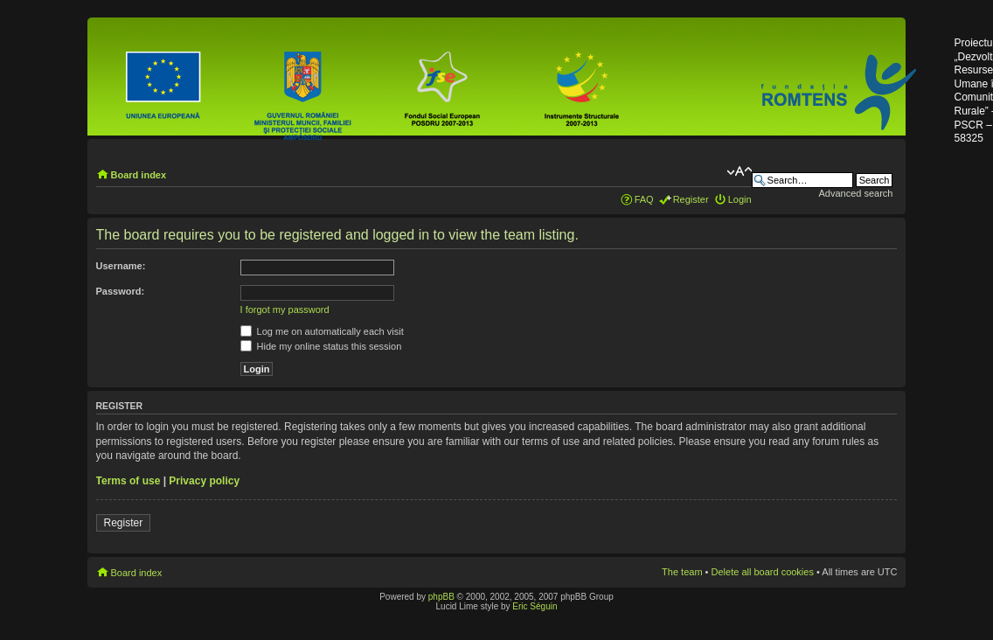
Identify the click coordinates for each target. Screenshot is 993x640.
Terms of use (128, 481)
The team (682, 572)
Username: (121, 266)
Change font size (739, 171)
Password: (120, 291)
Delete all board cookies (763, 572)
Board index (139, 175)
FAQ (644, 199)
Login (740, 199)
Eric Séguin (534, 606)
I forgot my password (285, 309)
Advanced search (855, 193)
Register (691, 199)
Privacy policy (204, 481)
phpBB (441, 597)
